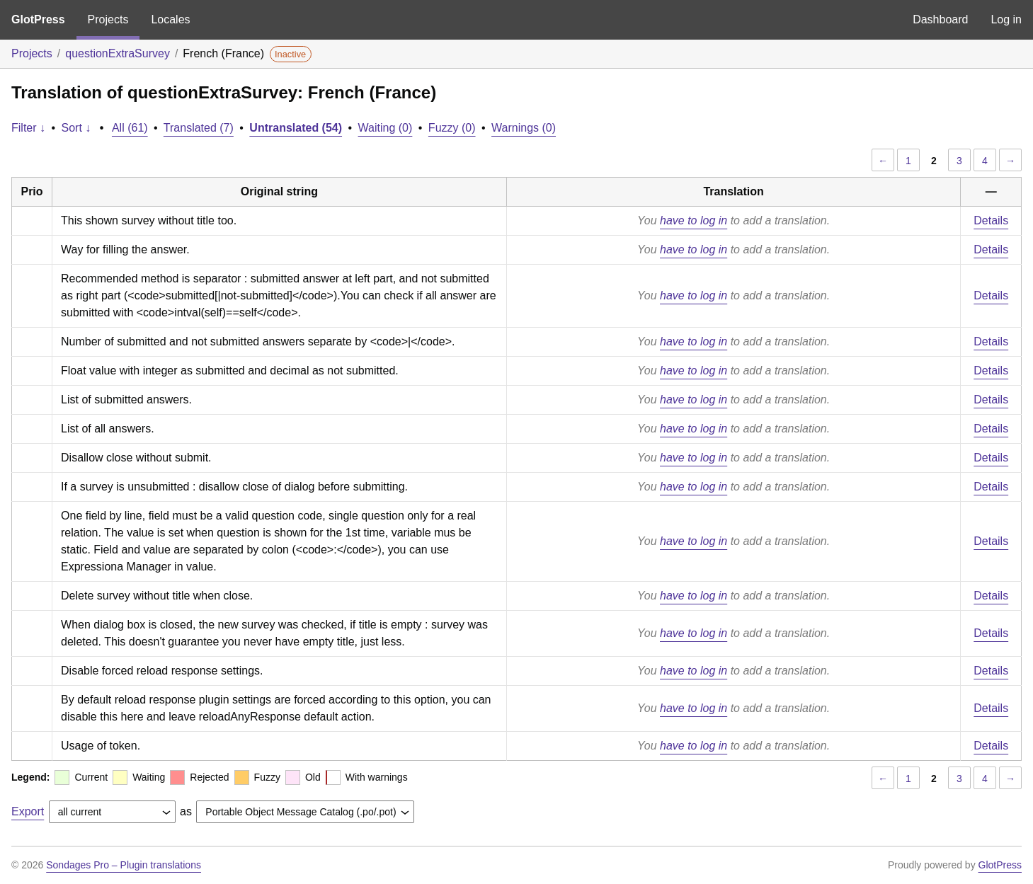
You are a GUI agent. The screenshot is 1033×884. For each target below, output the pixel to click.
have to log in (693, 220)
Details (991, 220)
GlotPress (38, 19)
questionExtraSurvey (117, 53)
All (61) (130, 128)
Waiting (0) (385, 128)
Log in (1006, 19)
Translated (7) (199, 128)
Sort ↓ (76, 128)
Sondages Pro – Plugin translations (123, 865)
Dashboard (940, 19)
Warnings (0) (523, 128)
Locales (170, 19)
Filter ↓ (28, 128)
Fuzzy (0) (452, 128)
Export (27, 811)
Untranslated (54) (295, 128)
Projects (108, 19)
